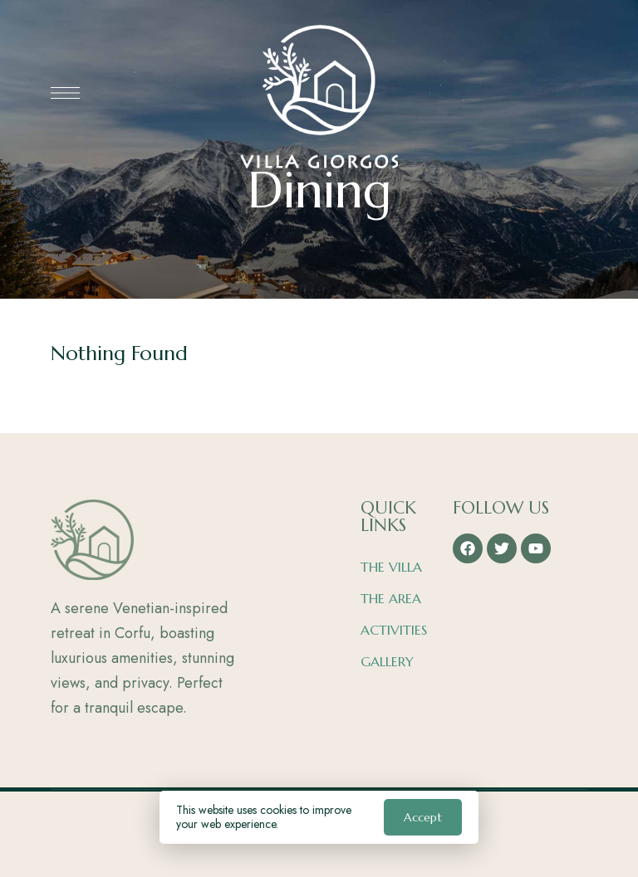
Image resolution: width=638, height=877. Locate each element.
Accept (423, 817)
